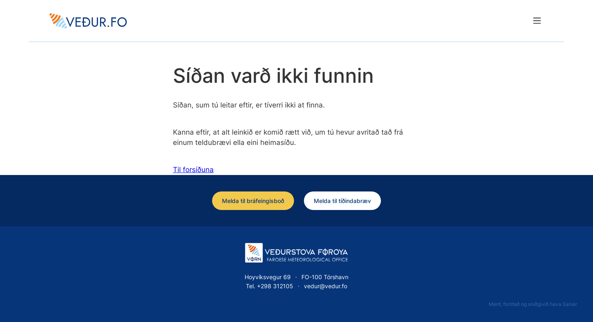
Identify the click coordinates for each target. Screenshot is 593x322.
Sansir (570, 304)
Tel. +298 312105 (269, 285)
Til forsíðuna (193, 170)
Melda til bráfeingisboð (253, 200)
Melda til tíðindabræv (342, 200)
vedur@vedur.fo (325, 285)
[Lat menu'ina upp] (537, 21)
